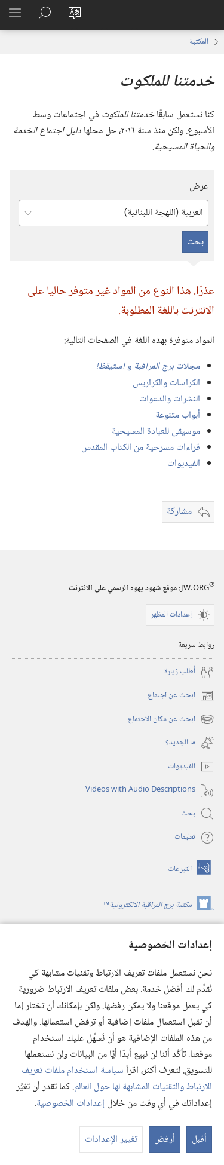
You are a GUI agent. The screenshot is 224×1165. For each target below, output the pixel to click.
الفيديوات (183, 464)
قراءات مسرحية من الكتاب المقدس (140, 448)
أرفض (164, 1140)
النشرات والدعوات (169, 399)
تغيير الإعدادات (111, 1140)
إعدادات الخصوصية (70, 1104)
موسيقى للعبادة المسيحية (156, 432)
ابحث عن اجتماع (181, 695)
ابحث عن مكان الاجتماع (171, 719)
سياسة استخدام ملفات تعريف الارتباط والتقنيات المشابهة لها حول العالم (117, 1079)
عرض (198, 187)
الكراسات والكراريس (166, 383)
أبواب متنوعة (177, 415)
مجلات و (148, 366)
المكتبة (198, 41)
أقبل (199, 1140)
